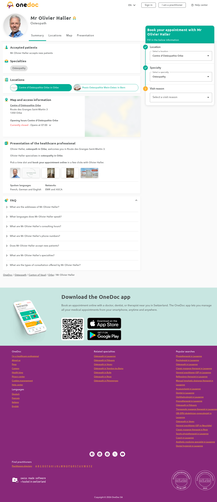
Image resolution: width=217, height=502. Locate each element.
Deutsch (15, 394)
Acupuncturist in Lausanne (188, 389)
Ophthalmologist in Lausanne (190, 397)
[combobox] (181, 56)
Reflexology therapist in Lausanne (192, 376)
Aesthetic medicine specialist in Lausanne (195, 442)
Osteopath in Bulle (102, 372)
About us (16, 360)
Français (15, 398)
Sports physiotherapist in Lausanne (192, 434)
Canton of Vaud (37, 275)
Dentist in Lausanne (185, 393)
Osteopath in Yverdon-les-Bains (108, 368)
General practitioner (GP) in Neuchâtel (194, 425)
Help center (17, 385)
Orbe (51, 275)
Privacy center (18, 376)
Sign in (148, 5)
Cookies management (22, 381)
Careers (15, 368)
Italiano (15, 402)
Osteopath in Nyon (103, 376)
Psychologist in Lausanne (187, 360)
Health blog (17, 372)
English (15, 406)
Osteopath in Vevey (103, 364)
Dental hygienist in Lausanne (189, 446)
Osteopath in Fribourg (104, 360)
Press (14, 364)
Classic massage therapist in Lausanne (194, 368)
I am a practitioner (172, 5)
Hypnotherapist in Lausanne (189, 401)
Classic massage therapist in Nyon (192, 429)
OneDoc (7, 275)
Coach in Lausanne (185, 438)
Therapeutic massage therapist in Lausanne (196, 409)
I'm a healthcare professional (25, 356)
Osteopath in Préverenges (106, 381)
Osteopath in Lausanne (105, 356)
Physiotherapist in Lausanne (189, 356)
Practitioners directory (22, 466)
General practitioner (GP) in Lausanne (193, 372)
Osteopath (20, 275)
